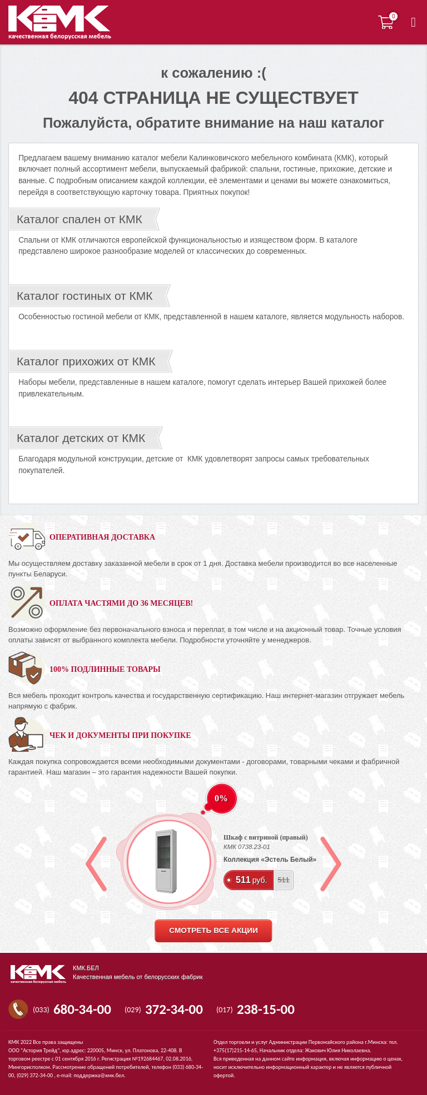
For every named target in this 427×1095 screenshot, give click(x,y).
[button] (413, 22)
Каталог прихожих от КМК (86, 361)
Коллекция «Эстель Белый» (270, 859)
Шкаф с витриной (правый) (266, 837)
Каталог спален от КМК (79, 219)
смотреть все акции (213, 930)
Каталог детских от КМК (81, 437)
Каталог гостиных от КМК (85, 295)
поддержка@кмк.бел (98, 1075)
